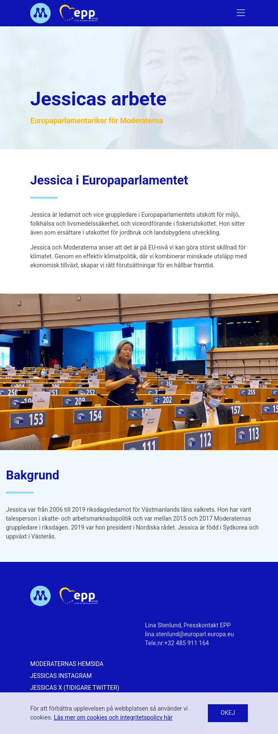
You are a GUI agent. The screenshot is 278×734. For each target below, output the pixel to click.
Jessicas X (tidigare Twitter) (74, 687)
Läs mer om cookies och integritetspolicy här (113, 717)
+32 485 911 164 (187, 643)
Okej (228, 712)
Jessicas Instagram (61, 675)
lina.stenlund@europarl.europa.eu (189, 634)
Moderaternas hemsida (66, 663)
